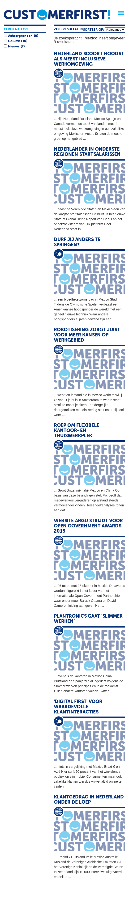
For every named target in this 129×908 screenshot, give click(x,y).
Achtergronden (20, 36)
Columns (15, 41)
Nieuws (13, 46)
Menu (119, 13)
